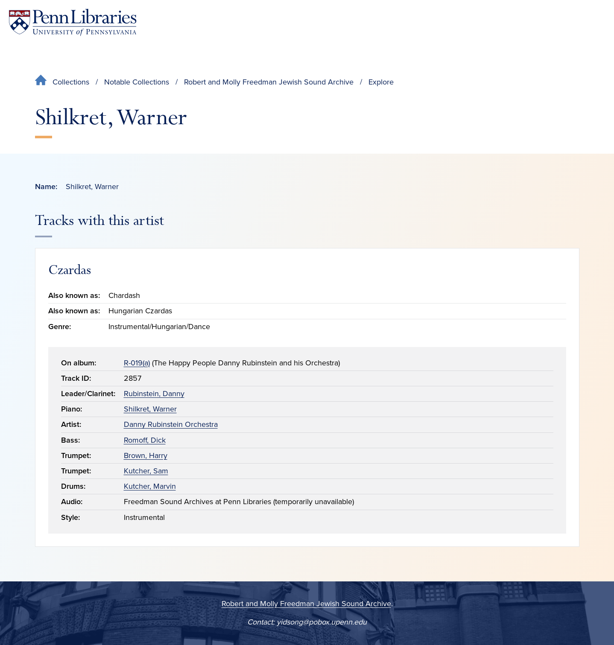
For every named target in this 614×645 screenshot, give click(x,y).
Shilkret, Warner (150, 409)
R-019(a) (137, 363)
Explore (381, 82)
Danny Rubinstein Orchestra (171, 424)
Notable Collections (136, 82)
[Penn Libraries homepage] (73, 22)
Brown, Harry (145, 455)
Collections (71, 82)
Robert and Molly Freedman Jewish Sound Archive (269, 82)
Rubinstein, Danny (154, 393)
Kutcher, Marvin (150, 486)
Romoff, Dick (145, 440)
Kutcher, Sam (146, 471)
